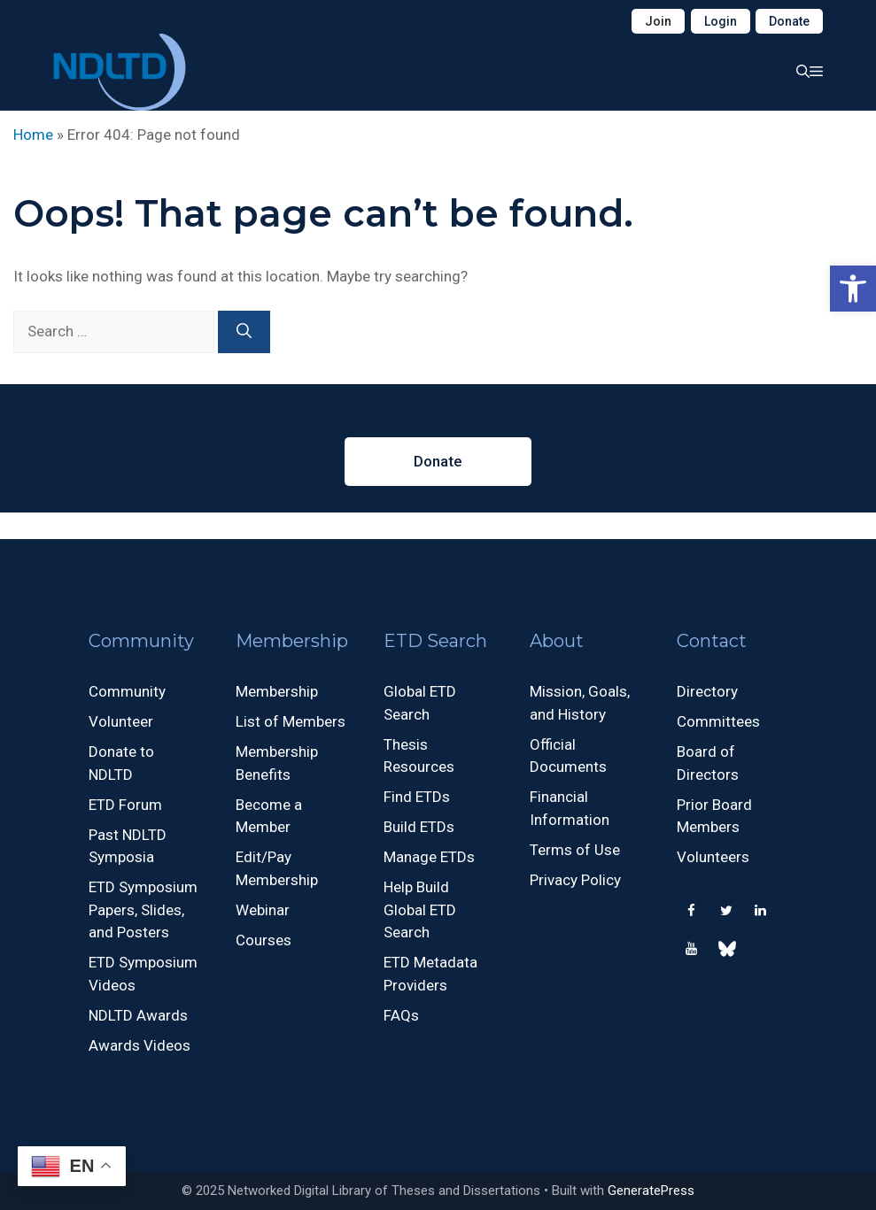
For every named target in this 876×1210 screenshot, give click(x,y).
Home (33, 134)
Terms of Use (575, 850)
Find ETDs (417, 796)
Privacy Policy (575, 880)
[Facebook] (692, 911)
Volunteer (121, 721)
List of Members (290, 721)
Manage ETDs (429, 857)
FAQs (401, 1015)
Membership (277, 691)
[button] (853, 289)
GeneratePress (651, 1190)
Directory (707, 691)
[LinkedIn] (761, 911)
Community (127, 691)
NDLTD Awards (138, 1015)
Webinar (263, 910)
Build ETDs (419, 827)
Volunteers (713, 857)
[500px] (726, 953)
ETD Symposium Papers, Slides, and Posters (143, 909)
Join (658, 21)
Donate (789, 21)
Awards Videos (139, 1045)
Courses (263, 940)
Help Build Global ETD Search (420, 909)
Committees (718, 721)
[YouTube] (692, 949)
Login (720, 21)
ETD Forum (125, 804)
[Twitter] (726, 911)
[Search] (244, 332)
